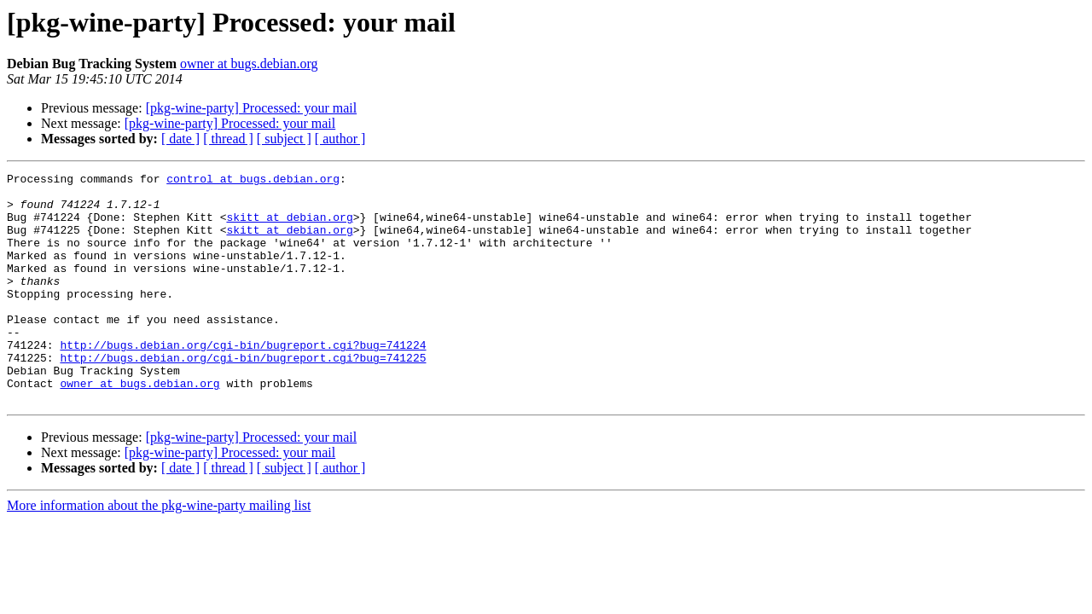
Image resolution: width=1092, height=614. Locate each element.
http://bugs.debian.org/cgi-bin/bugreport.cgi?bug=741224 (243, 380)
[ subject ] (284, 138)
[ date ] (180, 138)
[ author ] (340, 138)
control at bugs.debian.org (253, 180)
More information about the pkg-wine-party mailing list (159, 551)
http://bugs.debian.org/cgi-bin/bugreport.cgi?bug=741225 (243, 395)
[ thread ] (228, 138)
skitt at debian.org (289, 227)
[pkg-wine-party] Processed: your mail (251, 108)
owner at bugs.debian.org (248, 63)
